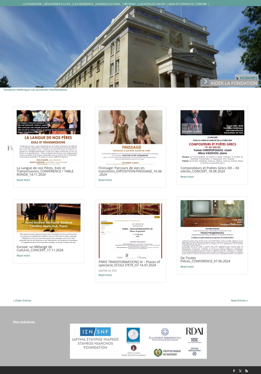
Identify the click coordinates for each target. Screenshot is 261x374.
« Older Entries (22, 300)
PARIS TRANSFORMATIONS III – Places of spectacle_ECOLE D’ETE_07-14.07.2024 (129, 263)
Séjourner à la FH (57, 4)
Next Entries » (239, 300)
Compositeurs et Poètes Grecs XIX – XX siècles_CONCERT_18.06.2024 (210, 169)
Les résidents (83, 4)
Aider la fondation (229, 82)
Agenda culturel (108, 4)
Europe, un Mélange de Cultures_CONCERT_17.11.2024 (40, 248)
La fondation (32, 4)
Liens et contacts (181, 4)
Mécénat (130, 4)
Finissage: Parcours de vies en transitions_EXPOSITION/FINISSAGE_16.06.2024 (130, 171)
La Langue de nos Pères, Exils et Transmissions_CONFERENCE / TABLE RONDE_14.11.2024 (45, 171)
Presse (202, 4)
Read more (23, 180)
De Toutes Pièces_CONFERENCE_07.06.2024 (205, 259)
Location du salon (152, 4)
